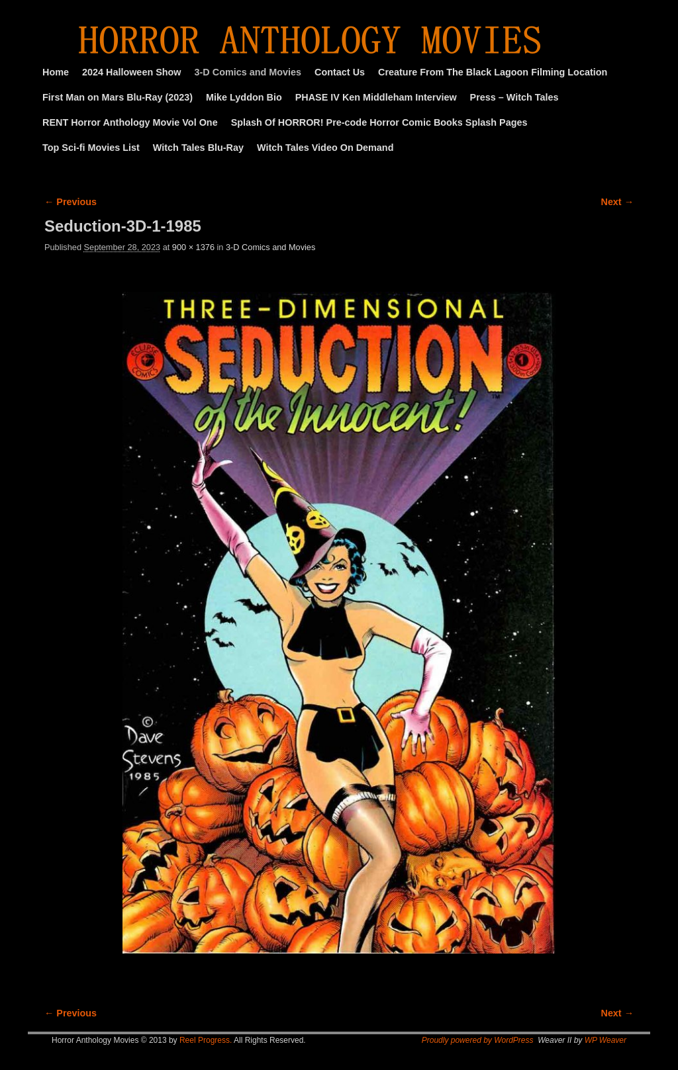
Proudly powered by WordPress (478, 1040)
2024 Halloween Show (131, 72)
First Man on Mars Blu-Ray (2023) (117, 97)
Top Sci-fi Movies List (91, 147)
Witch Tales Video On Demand (325, 147)
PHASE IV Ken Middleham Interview (376, 97)
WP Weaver (605, 1040)
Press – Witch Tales (514, 97)
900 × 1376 (193, 247)
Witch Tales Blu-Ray (198, 147)
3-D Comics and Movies (248, 72)
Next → (617, 202)
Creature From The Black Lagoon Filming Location (492, 72)
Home (55, 72)
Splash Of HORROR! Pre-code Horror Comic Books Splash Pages (379, 122)
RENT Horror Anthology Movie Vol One (130, 122)
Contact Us (340, 72)
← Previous (70, 202)
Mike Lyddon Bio (244, 97)
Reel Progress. (205, 1040)
